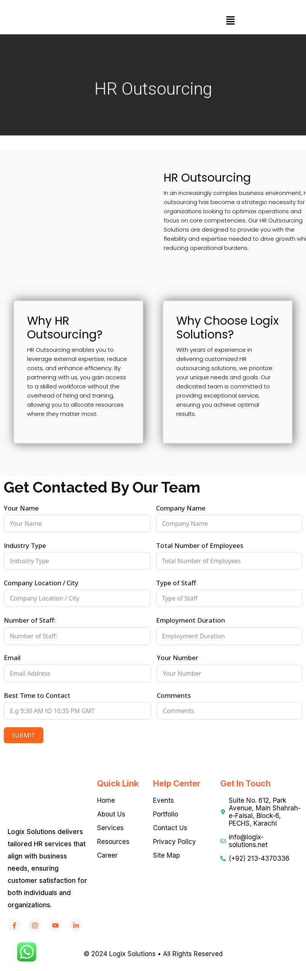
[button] (230, 21)
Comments (174, 695)
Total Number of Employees (199, 545)
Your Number (177, 657)
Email (12, 657)
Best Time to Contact (37, 695)
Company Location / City (41, 582)
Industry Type (25, 545)
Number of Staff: (30, 620)
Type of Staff (176, 582)
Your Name (21, 508)
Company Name (181, 508)
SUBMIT (23, 735)
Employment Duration (190, 620)
